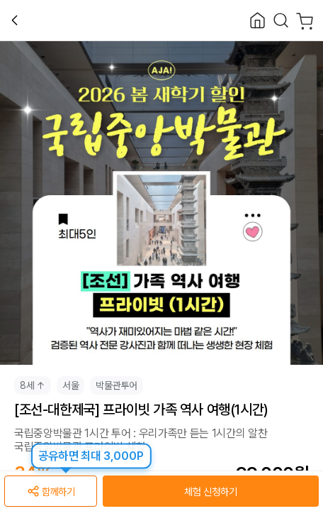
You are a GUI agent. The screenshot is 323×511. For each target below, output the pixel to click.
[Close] (257, 20)
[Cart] (305, 20)
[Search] (281, 20)
